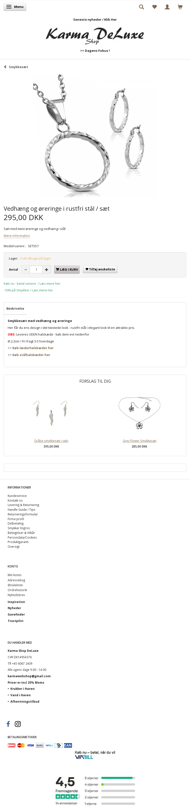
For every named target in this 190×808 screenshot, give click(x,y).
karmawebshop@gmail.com (29, 676)
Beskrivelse (15, 308)
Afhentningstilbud (24, 701)
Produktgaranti (18, 542)
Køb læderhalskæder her (33, 348)
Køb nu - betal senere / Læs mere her (32, 283)
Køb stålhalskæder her (31, 355)
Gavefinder (16, 614)
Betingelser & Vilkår (21, 533)
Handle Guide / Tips (21, 509)
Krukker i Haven (22, 689)
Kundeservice (17, 496)
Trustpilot (16, 621)
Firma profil (16, 519)
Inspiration (16, 602)
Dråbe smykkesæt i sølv (51, 441)
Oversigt (14, 546)
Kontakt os (15, 500)
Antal (14, 269)
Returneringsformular (23, 514)
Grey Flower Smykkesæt (139, 441)
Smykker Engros (19, 528)
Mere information (17, 235)
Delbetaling (16, 523)
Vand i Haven (20, 695)
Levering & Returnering (23, 505)
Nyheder (14, 608)
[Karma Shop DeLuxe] (95, 33)
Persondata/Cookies (22, 537)
